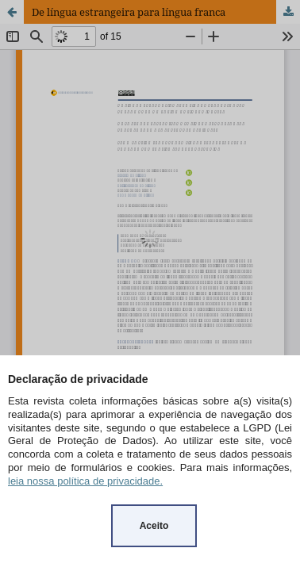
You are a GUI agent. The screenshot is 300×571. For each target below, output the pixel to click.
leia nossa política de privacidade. (85, 481)
